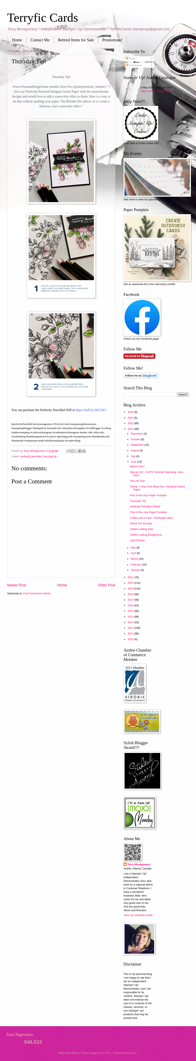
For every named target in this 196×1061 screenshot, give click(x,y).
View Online (148, 91)
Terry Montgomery (139, 864)
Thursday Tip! (138, 501)
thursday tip (50, 456)
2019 (131, 588)
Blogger (132, 1052)
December (137, 433)
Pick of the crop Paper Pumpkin (148, 495)
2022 (131, 428)
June (134, 461)
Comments (134, 65)
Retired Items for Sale (76, 40)
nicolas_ (107, 1052)
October (136, 439)
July (133, 456)
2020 (131, 582)
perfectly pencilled (31, 456)
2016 (131, 605)
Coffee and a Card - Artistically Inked (151, 517)
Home (17, 40)
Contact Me (40, 40)
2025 (131, 412)
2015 (131, 610)
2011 (131, 633)
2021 (131, 577)
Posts (131, 58)
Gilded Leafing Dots (141, 529)
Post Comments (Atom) (37, 593)
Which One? (137, 466)
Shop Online (164, 91)
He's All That (137, 480)
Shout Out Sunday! (141, 523)
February (136, 564)
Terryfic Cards (42, 17)
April (134, 553)
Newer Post (16, 585)
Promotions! (112, 40)
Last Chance (137, 540)
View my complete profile (138, 915)
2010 (131, 639)
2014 (131, 616)
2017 (131, 599)
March (135, 558)
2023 (131, 423)
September (137, 444)
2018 (131, 594)
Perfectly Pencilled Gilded (145, 506)
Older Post (106, 585)
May (133, 547)
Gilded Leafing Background (146, 534)
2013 (131, 622)
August (135, 450)
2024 (131, 417)
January (136, 570)
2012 (131, 627)
